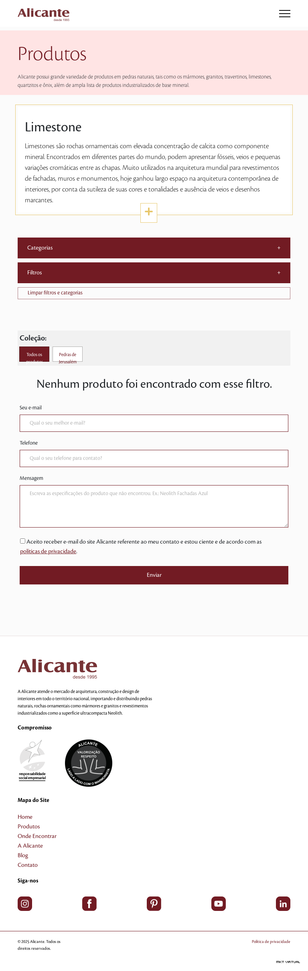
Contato (28, 865)
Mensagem (31, 478)
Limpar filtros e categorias (55, 293)
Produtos (29, 827)
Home (25, 817)
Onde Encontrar (37, 836)
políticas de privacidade (48, 551)
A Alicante (30, 846)
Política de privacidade (271, 941)
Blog (23, 855)
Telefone (29, 443)
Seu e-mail (31, 408)
